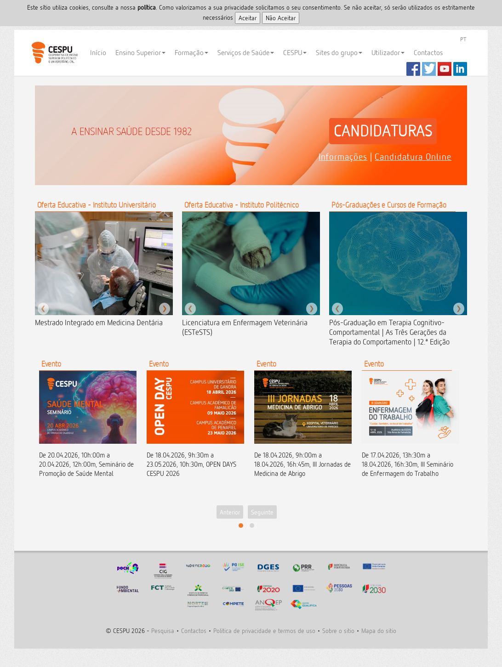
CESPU (54, 52)
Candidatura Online (413, 156)
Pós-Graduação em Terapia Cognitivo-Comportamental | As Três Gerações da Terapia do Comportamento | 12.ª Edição (389, 332)
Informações (343, 156)
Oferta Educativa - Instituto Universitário (96, 204)
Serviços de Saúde (245, 52)
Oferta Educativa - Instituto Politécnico (241, 204)
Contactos (428, 52)
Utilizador (388, 52)
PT (463, 39)
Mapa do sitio (378, 630)
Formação (191, 52)
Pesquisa (162, 630)
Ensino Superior (140, 52)
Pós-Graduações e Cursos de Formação (388, 204)
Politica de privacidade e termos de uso (264, 630)
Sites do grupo (339, 52)
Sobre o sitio (338, 630)
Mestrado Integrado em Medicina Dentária (99, 322)
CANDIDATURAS (383, 131)
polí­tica (146, 7)
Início (98, 52)
